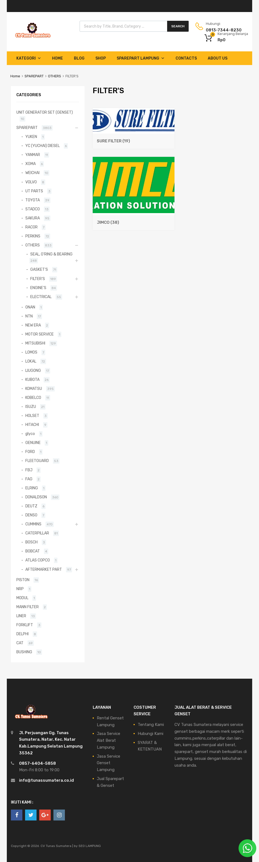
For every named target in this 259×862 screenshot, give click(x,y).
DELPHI (22, 634)
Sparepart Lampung (141, 58)
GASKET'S (39, 269)
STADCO (32, 209)
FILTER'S (37, 278)
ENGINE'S (38, 288)
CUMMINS (33, 524)
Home (57, 58)
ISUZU (30, 406)
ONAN (30, 307)
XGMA (30, 163)
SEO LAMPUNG (90, 846)
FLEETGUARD (37, 460)
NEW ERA (33, 325)
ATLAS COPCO (37, 560)
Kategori (28, 58)
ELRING (31, 488)
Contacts (186, 58)
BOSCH (31, 542)
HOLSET (32, 415)
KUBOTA (32, 379)
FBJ (28, 470)
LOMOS (31, 352)
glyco (30, 433)
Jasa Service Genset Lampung (108, 763)
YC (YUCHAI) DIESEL (42, 145)
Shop (100, 58)
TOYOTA (32, 200)
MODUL (22, 598)
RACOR (31, 227)
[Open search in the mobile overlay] (134, 26)
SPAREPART (34, 76)
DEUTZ (31, 506)
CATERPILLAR (37, 533)
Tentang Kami (151, 724)
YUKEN (31, 136)
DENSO (31, 515)
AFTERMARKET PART (43, 569)
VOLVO (31, 182)
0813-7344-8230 (219, 30)
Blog (79, 58)
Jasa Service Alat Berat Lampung (108, 740)
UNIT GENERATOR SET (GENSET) (44, 112)
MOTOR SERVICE (39, 334)
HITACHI (32, 424)
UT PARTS (34, 191)
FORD (30, 451)
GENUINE (33, 442)
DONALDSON (36, 497)
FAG (28, 479)
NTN (29, 316)
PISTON (22, 580)
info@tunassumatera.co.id (46, 780)
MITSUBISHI (35, 343)
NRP (20, 589)
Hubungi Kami (150, 733)
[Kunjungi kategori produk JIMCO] (133, 219)
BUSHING (24, 652)
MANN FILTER (27, 607)
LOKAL (30, 361)
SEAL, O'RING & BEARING (51, 254)
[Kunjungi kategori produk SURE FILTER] (133, 138)
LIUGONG (33, 370)
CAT (19, 643)
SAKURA (32, 218)
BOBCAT (32, 551)
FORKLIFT (24, 625)
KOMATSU (33, 388)
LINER (21, 616)
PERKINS (32, 236)
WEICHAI (32, 172)
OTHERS (54, 76)
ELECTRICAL (41, 297)
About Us (217, 58)
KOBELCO (33, 397)
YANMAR (32, 154)
